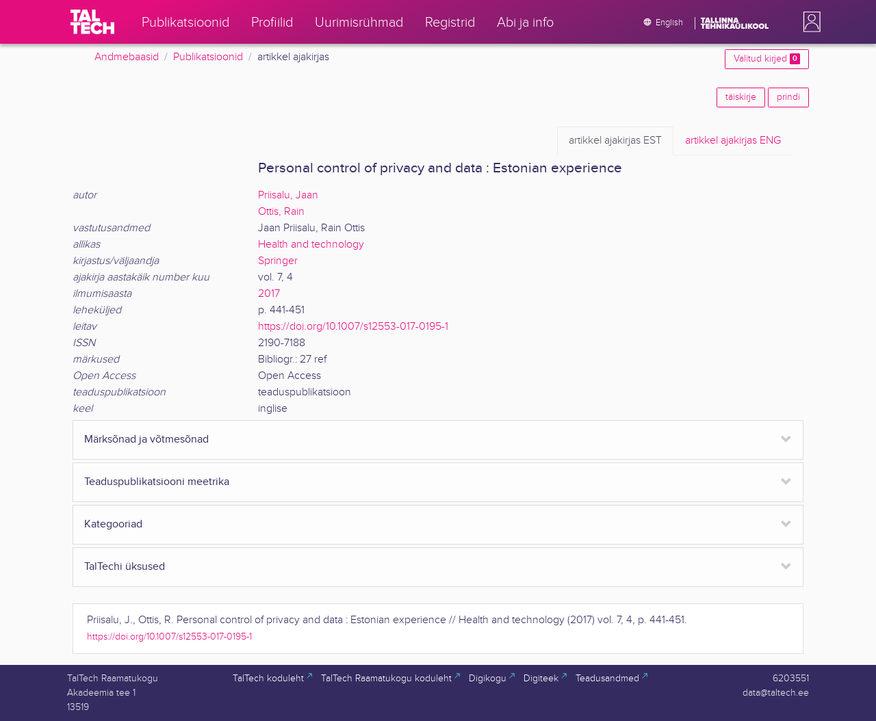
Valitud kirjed (767, 58)
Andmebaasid (126, 57)
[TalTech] (92, 22)
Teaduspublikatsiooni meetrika (156, 481)
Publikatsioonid (208, 57)
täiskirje (740, 97)
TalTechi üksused (124, 566)
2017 (269, 293)
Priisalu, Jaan (288, 195)
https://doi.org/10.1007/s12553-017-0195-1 (353, 326)
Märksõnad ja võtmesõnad (146, 439)
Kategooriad (113, 524)
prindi (788, 97)
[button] (808, 22)
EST (615, 141)
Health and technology (311, 244)
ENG (733, 141)
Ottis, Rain (281, 211)
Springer (278, 260)
